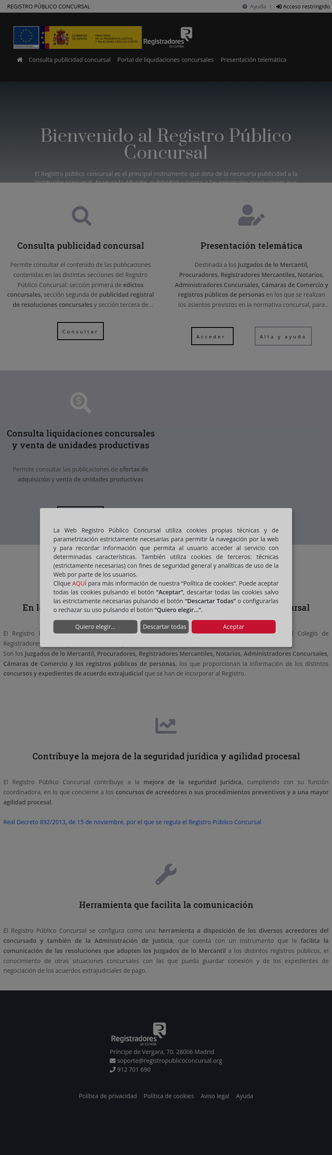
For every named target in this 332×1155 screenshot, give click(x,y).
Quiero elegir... (95, 627)
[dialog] (166, 577)
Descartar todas (164, 627)
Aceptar (233, 627)
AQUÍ (79, 583)
